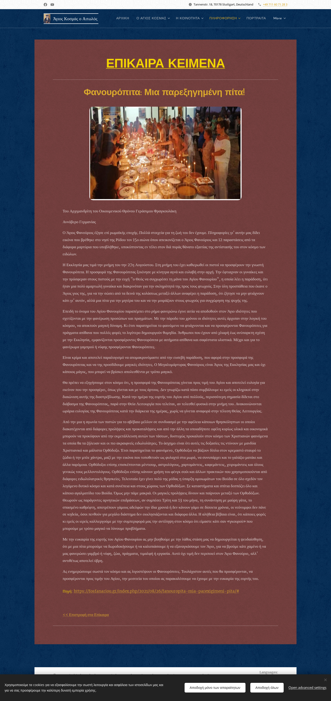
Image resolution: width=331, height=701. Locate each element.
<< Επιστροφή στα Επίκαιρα (86, 614)
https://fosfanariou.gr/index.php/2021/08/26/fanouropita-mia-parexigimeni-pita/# (156, 591)
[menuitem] (145, 18)
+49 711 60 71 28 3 (275, 4)
